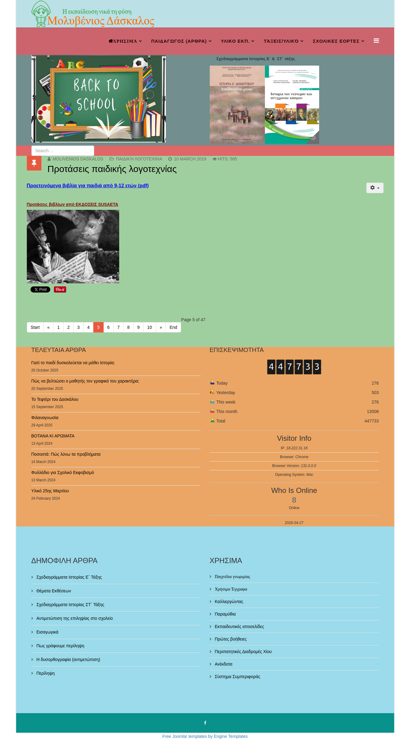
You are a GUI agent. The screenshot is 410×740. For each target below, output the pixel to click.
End (173, 327)
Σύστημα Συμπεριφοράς (237, 676)
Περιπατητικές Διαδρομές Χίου (243, 651)
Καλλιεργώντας (229, 601)
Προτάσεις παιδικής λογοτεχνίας (112, 169)
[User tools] (374, 188)
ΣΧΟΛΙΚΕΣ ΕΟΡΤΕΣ (336, 41)
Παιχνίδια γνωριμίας (232, 576)
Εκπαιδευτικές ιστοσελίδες (239, 626)
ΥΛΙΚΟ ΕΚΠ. (235, 41)
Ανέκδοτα (223, 664)
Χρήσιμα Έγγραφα (230, 589)
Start (35, 327)
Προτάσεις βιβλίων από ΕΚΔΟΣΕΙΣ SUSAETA (72, 204)
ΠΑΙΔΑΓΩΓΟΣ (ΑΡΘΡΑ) (179, 41)
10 (149, 327)
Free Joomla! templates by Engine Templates (205, 736)
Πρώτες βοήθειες (230, 639)
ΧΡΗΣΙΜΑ (125, 41)
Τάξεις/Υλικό (281, 41)
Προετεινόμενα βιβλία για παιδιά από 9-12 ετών (82, 185)
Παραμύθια (225, 614)
